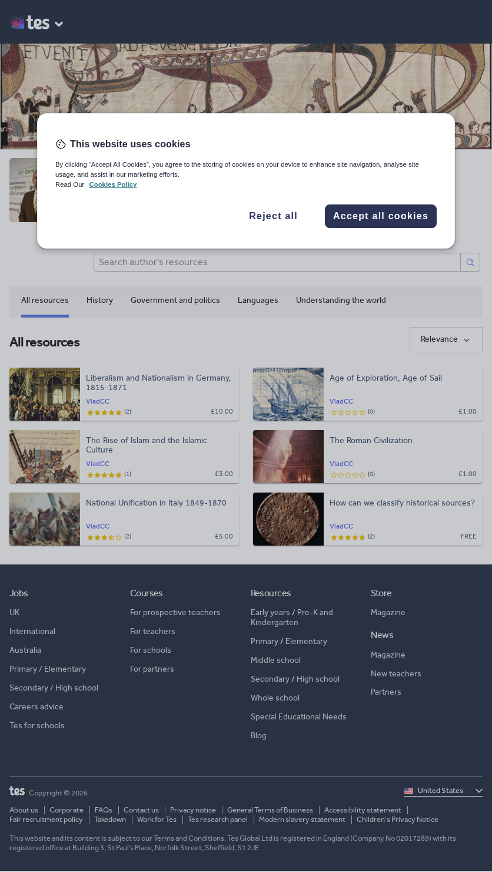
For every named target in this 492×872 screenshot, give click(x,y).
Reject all (273, 216)
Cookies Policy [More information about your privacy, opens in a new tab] (113, 184)
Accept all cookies (380, 216)
